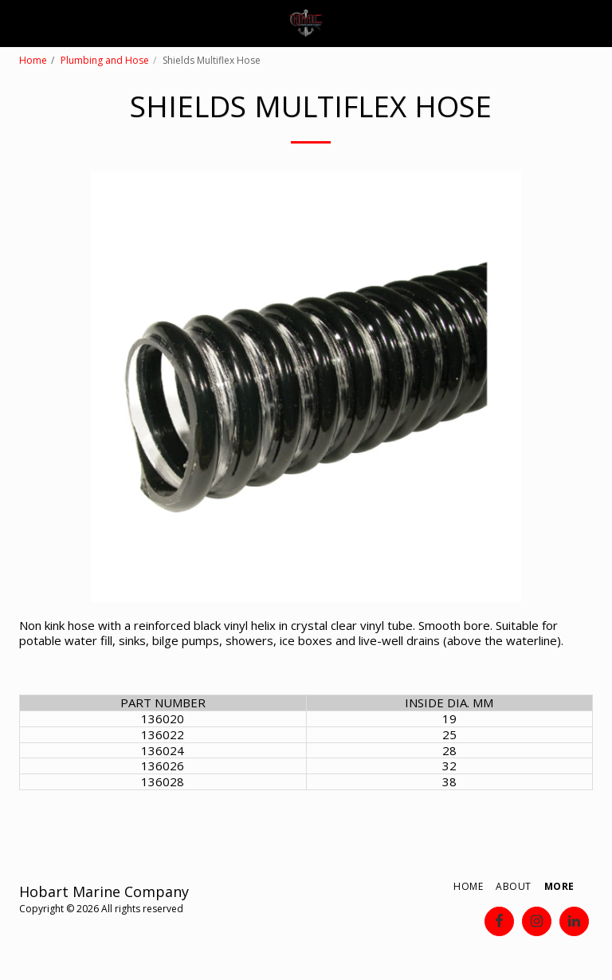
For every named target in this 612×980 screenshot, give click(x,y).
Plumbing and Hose (105, 60)
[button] (17, 22)
